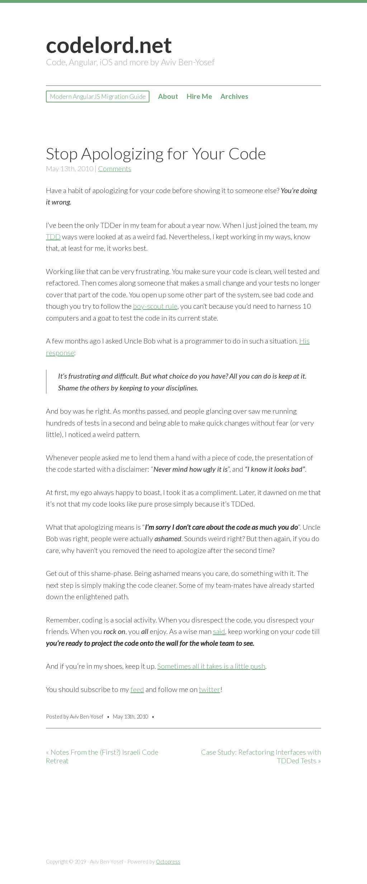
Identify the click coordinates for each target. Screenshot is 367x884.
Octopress (168, 862)
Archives (252, 97)
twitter (209, 689)
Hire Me (216, 97)
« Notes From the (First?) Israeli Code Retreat (102, 756)
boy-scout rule (155, 306)
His (304, 340)
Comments (114, 168)
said (219, 631)
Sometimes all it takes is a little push (211, 666)
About (185, 97)
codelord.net (109, 44)
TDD (53, 236)
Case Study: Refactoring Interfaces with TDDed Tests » (261, 756)
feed (137, 689)
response (60, 352)
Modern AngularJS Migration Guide (106, 97)
